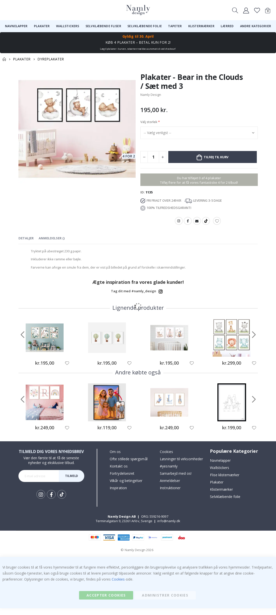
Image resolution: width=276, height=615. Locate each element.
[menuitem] (16, 26)
